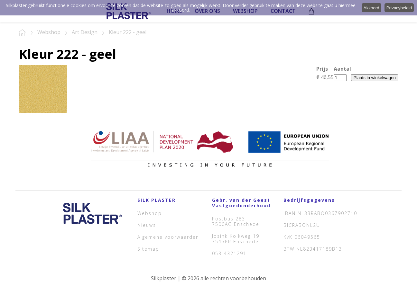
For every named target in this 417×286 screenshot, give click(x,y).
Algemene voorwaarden (168, 237)
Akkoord (371, 7)
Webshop (149, 213)
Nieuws (146, 225)
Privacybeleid (399, 7)
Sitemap (148, 249)
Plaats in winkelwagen (375, 77)
